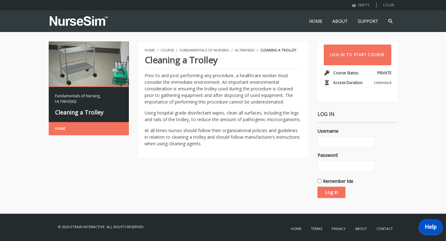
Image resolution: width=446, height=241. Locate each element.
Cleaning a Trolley (79, 112)
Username (328, 131)
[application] (431, 228)
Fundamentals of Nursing (77, 96)
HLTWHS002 (66, 101)
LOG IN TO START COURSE (357, 54)
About (361, 228)
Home (60, 128)
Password (327, 155)
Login (388, 5)
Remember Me (335, 181)
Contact (385, 228)
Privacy (339, 228)
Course (167, 50)
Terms (316, 228)
